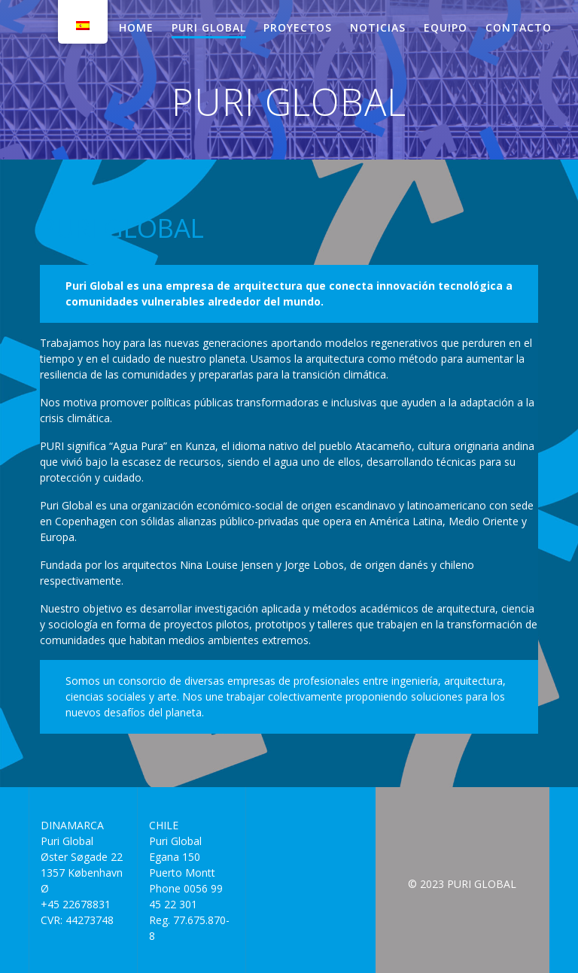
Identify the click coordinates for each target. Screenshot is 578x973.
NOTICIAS (378, 27)
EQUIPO (445, 27)
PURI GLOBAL (209, 27)
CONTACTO (518, 27)
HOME (136, 27)
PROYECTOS (297, 27)
